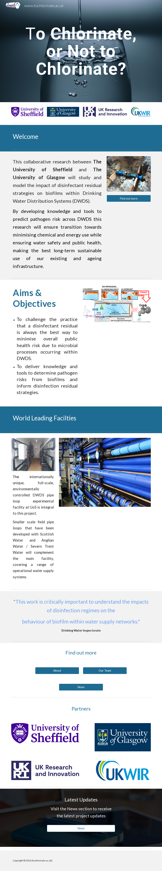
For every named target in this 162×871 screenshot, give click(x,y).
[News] (81, 687)
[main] (81, 51)
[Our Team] (105, 670)
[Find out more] (129, 198)
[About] (57, 670)
